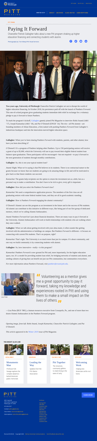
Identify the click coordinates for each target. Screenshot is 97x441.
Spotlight (78, 357)
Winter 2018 (42, 416)
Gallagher (35, 120)
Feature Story (56, 357)
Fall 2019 (41, 409)
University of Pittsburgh (17, 4)
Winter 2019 (41, 12)
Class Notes (70, 13)
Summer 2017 (43, 418)
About (51, 13)
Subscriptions (82, 13)
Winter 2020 (42, 408)
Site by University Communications (35, 434)
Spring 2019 (42, 411)
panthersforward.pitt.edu (58, 264)
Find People (89, 3)
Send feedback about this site (55, 434)
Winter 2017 (42, 420)
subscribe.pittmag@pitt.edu (20, 414)
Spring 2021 (42, 403)
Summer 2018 (43, 415)
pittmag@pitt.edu (14, 409)
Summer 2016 (43, 421)
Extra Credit (10, 357)
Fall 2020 (41, 404)
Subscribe (88, 395)
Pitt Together (59, 362)
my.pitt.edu (81, 3)
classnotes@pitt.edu (17, 411)
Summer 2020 (43, 406)
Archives (59, 13)
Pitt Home (73, 3)
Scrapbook (32, 357)
